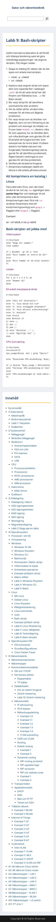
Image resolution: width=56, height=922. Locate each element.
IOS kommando (22, 644)
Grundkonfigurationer (25, 648)
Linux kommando (23, 611)
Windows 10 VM (22, 547)
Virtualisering (18, 539)
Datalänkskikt (21, 686)
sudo (17, 614)
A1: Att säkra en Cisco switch (23, 866)
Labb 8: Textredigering (26, 633)
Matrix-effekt (21, 577)
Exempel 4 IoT (21, 832)
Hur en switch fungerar (29, 689)
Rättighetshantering (24, 607)
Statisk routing (25, 746)
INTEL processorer (24, 475)
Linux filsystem (22, 603)
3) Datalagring (15, 498)
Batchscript (20, 558)
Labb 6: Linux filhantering (27, 626)
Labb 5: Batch (21, 588)
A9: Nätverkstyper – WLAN (22, 896)
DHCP (20, 791)
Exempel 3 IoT (21, 828)
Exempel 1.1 (26, 720)
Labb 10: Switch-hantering (31, 697)
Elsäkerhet (17, 426)
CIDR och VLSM (25, 738)
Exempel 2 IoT (21, 825)
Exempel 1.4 (26, 731)
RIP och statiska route (31, 772)
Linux (14, 592)
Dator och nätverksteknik (28, 7)
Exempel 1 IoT (21, 821)
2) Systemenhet (16, 430)
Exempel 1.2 (26, 723)
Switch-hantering (26, 693)
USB (16, 460)
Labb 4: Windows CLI (25, 584)
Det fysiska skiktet (24, 674)
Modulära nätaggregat (22, 438)
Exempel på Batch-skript (27, 573)
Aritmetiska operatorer (26, 569)
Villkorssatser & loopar (26, 565)
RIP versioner (27, 768)
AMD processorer (23, 479)
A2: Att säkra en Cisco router (23, 870)
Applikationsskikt (23, 787)
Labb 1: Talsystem (20, 423)
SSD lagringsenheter (22, 509)
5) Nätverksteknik (17, 656)
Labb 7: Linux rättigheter (27, 629)
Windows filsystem (24, 550)
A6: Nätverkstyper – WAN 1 (22, 885)
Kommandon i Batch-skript (28, 562)
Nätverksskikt (21, 701)
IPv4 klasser (23, 708)
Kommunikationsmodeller (24, 667)
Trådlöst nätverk (20, 806)
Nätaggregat (17, 434)
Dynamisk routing (26, 757)
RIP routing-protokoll (31, 761)
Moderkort (17, 441)
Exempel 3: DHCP (23, 859)
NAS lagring (17, 517)
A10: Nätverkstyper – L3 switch (24, 900)
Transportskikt (22, 783)
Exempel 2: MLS (22, 855)
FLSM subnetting (29, 735)
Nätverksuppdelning (28, 712)
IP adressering (25, 704)
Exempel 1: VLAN (23, 851)
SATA (17, 457)
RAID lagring (17, 513)
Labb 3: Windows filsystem (28, 580)
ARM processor (22, 483)
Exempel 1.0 (26, 716)
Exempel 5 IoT (21, 836)
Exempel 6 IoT (21, 840)
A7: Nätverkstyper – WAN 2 (22, 889)
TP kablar (22, 682)
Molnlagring (17, 520)
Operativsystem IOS (21, 641)
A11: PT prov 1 (15, 904)
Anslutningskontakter (25, 445)
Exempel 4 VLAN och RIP (27, 862)
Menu (5, 5)
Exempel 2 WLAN (23, 813)
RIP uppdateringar (29, 765)
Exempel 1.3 (26, 727)
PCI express (20, 453)
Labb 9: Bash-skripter (25, 637)
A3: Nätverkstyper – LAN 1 (22, 874)
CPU (13, 464)
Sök (28, 13)
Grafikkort (16, 494)
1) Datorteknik (15, 411)
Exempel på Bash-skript (26, 622)
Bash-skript (20, 618)
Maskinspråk (18, 415)
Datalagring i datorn (21, 502)
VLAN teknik (17, 843)
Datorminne (17, 487)
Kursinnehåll (15, 408)
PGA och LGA (21, 449)
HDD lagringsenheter (22, 505)
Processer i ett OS (21, 535)
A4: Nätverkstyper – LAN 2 (22, 877)
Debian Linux (21, 599)
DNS (19, 795)
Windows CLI (21, 554)
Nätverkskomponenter (23, 659)
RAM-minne (20, 490)
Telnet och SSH (25, 802)
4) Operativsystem (18, 532)
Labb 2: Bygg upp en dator (25, 528)
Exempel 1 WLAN (23, 810)
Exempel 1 (25, 750)
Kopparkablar (24, 678)
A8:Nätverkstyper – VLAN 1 (22, 892)
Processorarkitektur (24, 468)
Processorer (20, 472)
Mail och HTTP (25, 798)
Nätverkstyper (18, 663)
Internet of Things (20, 817)
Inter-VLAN (20, 847)
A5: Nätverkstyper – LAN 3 (22, 881)
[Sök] (47, 19)
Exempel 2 (25, 753)
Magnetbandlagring (21, 524)
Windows (16, 543)
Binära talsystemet (21, 419)
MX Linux (19, 596)
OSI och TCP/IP (22, 671)
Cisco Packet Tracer (25, 652)
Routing (21, 742)
